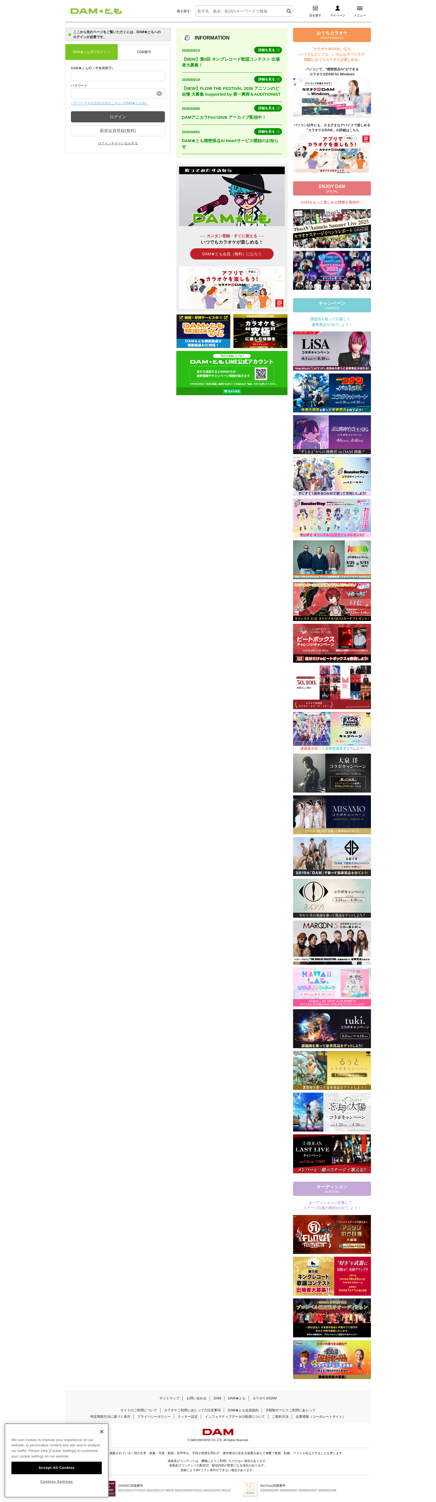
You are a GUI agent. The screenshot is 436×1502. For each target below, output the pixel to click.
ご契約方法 (280, 1417)
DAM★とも (237, 1398)
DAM (217, 1398)
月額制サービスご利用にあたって (291, 1410)
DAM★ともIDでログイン (91, 52)
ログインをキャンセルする (118, 143)
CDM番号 (144, 52)
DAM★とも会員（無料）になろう (231, 254)
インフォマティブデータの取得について (235, 1417)
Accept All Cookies (56, 1473)
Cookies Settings (56, 1487)
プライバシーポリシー (154, 1417)
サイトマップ (169, 1398)
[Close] (102, 1437)
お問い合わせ (197, 1398)
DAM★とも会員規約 (243, 1410)
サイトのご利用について (138, 1410)
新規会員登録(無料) (118, 130)
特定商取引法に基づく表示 (110, 1417)
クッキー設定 (188, 1417)
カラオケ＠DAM (264, 1398)
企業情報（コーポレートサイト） (321, 1417)
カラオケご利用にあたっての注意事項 (192, 1410)
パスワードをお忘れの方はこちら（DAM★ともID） (109, 103)
